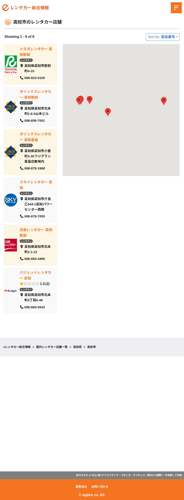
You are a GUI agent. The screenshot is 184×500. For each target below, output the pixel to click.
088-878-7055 (34, 216)
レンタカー (26, 60)
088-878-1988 (34, 168)
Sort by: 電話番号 (161, 37)
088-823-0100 (34, 78)
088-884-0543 (34, 307)
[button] (79, 101)
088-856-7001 (34, 120)
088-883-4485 (34, 259)
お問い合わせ (100, 486)
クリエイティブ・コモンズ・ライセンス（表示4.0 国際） (132, 475)
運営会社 (81, 486)
